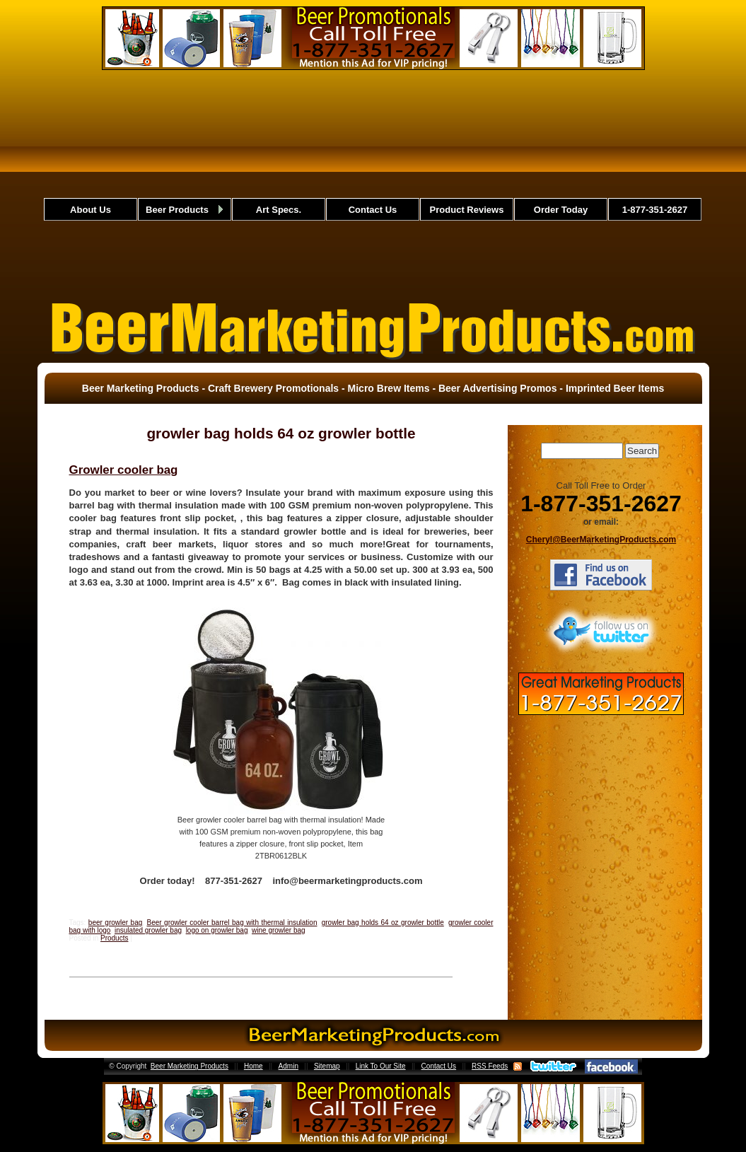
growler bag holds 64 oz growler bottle (383, 922)
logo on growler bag (217, 930)
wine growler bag (278, 930)
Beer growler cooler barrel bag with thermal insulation (232, 922)
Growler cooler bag (123, 470)
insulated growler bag (148, 930)
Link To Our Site (381, 1066)
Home (253, 1066)
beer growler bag (115, 922)
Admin (288, 1066)
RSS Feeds (490, 1066)
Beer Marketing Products (189, 1066)
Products (114, 938)
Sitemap (327, 1066)
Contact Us (438, 1066)
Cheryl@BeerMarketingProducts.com (601, 540)
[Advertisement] (373, 183)
